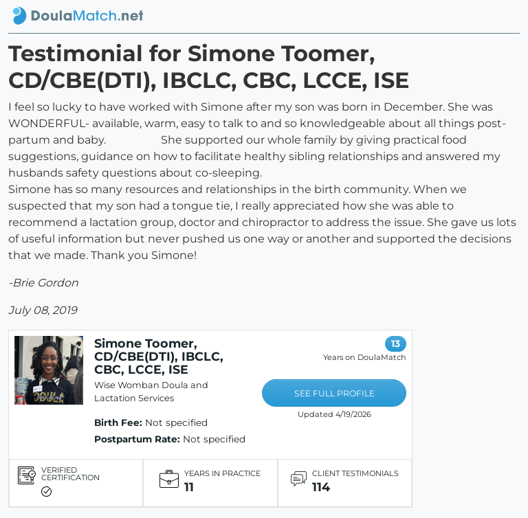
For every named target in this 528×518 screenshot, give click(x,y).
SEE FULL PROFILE (334, 393)
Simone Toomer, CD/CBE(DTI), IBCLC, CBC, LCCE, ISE (158, 356)
